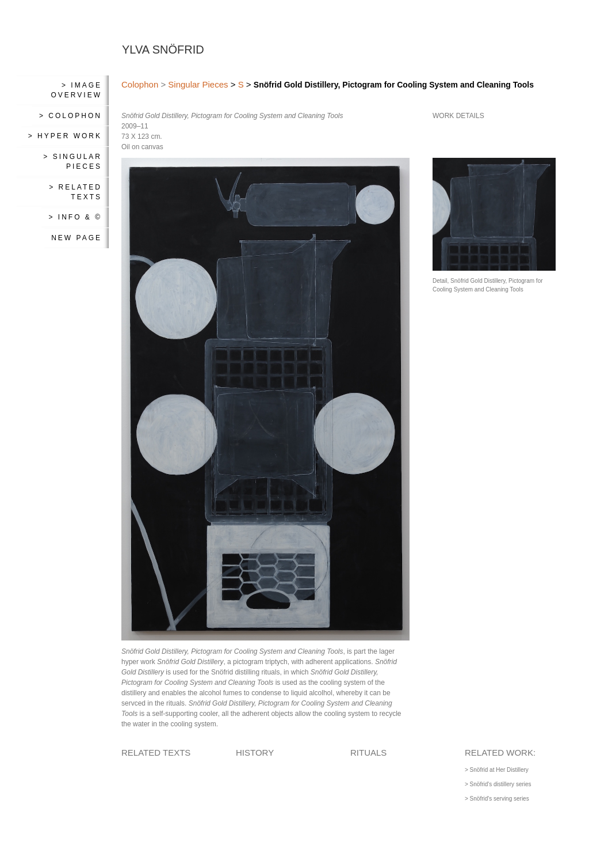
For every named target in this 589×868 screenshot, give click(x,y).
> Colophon (70, 116)
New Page (76, 238)
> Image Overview (76, 90)
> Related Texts (75, 192)
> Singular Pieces (72, 161)
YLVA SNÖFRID (163, 49)
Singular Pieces (198, 84)
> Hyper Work (65, 136)
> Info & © (75, 217)
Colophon (139, 84)
